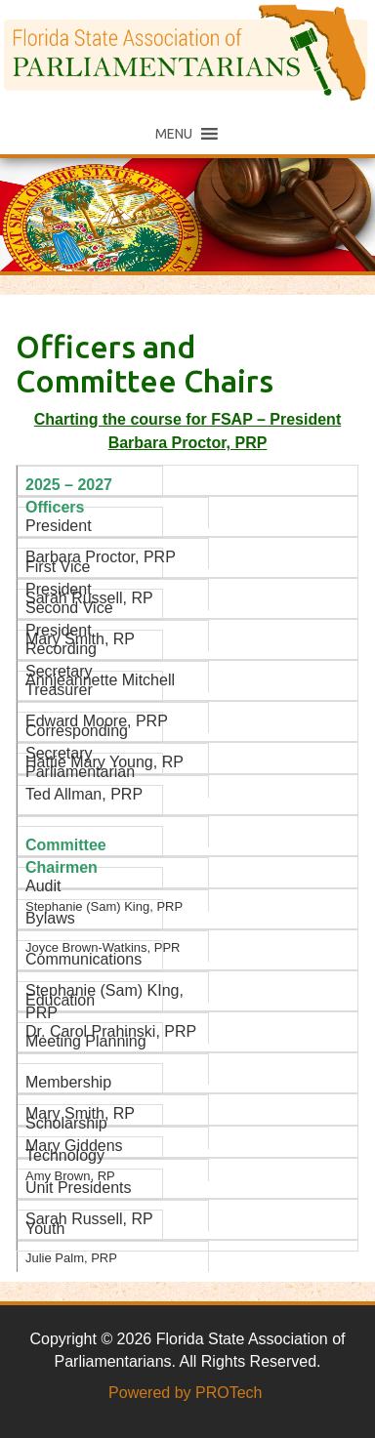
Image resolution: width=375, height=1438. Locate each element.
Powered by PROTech (185, 1392)
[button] (173, 133)
